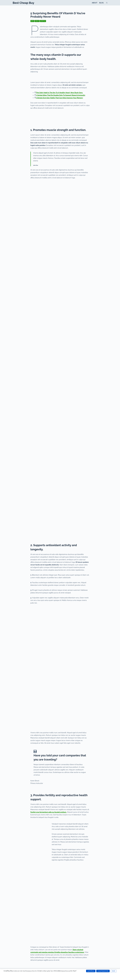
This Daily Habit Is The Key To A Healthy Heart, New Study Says (59, 93)
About (94, 3)
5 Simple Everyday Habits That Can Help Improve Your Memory (59, 98)
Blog (101, 3)
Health (37, 21)
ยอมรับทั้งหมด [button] (90, 971)
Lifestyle (43, 21)
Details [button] (113, 971)
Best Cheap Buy (23, 2)
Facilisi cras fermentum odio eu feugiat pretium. (48, 812)
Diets (32, 21)
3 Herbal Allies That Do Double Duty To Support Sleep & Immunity (60, 95)
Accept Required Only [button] (103, 971)
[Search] (106, 2)
